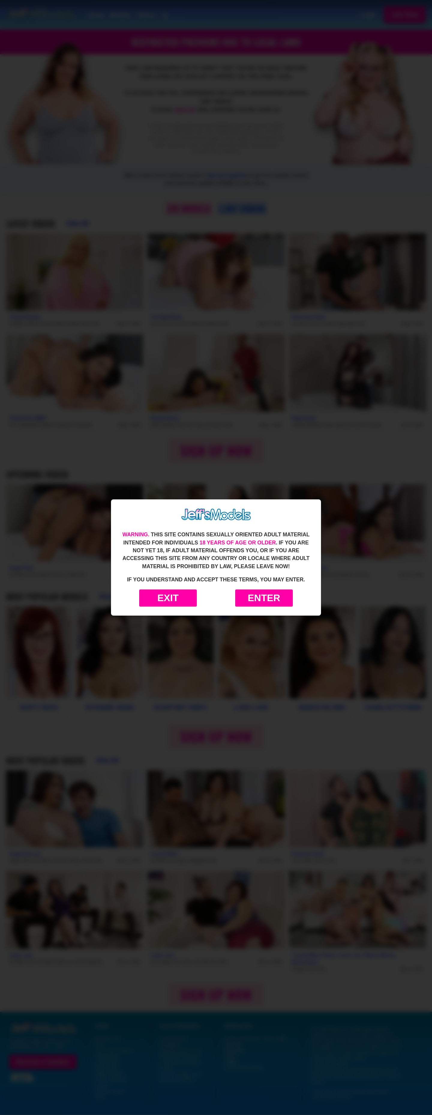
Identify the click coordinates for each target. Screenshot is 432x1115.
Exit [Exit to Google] (167, 597)
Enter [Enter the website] (264, 597)
